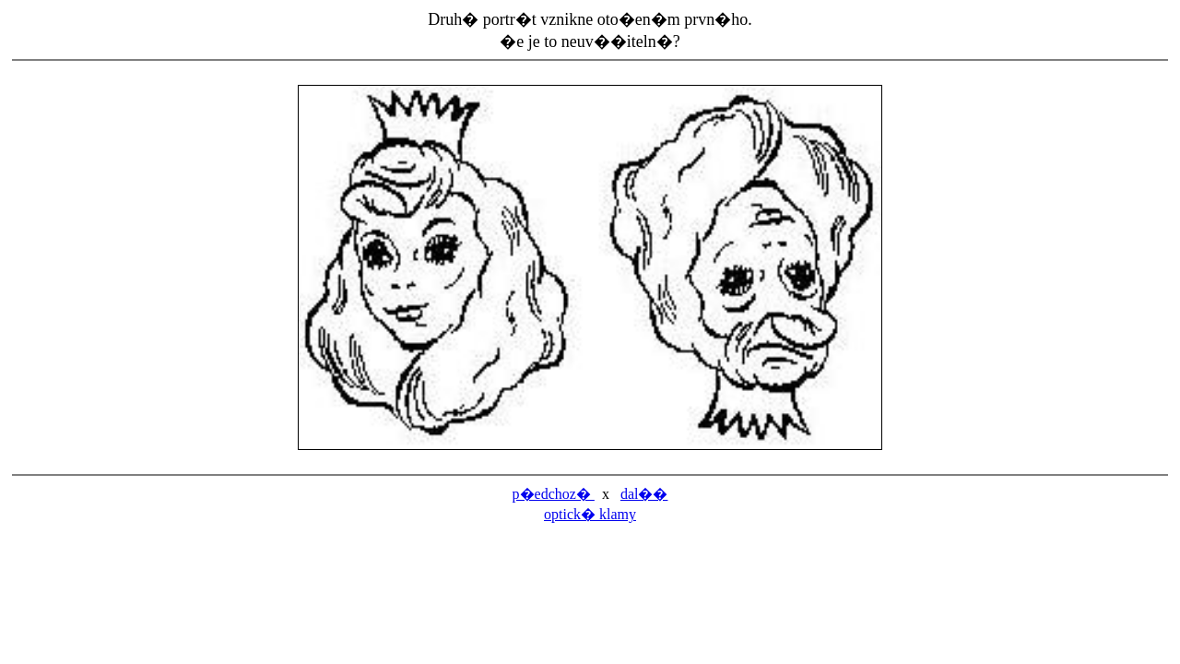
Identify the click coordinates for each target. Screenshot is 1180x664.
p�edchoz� (554, 494)
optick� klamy (590, 514)
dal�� (644, 494)
